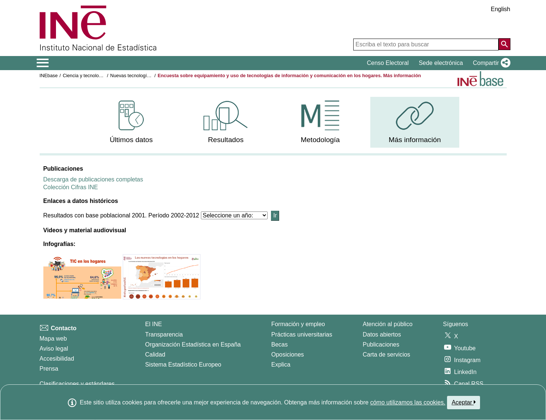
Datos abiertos (382, 334)
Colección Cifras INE (70, 187)
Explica (281, 364)
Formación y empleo (298, 324)
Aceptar (463, 402)
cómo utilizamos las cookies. (408, 402)
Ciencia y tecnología (84, 75)
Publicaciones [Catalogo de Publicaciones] (381, 344)
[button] (490, 63)
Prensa (49, 368)
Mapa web (53, 338)
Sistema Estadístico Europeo (183, 364)
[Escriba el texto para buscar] (426, 44)
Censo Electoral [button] (388, 63)
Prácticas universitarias (301, 334)
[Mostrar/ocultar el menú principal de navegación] (43, 63)
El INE (153, 324)
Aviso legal (54, 348)
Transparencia (164, 334)
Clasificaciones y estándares (77, 384)
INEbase (49, 75)
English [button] (500, 9)
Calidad (155, 354)
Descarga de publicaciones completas (93, 179)
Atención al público (388, 324)
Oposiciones (287, 354)
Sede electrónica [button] (441, 63)
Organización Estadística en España (193, 344)
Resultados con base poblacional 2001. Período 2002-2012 (121, 215)
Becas (279, 344)
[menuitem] (131, 122)
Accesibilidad (57, 358)
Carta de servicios (386, 354)
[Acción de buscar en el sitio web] (504, 44)
